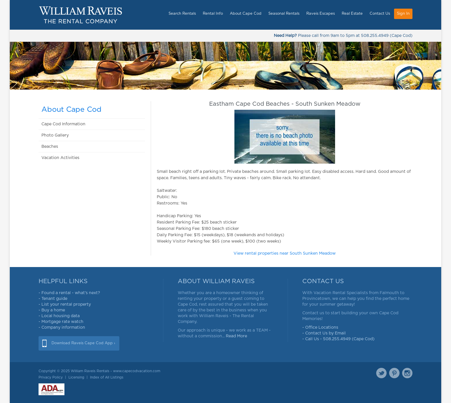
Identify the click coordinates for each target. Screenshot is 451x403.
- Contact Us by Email (324, 333)
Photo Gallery (55, 135)
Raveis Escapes (320, 14)
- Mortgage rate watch (61, 322)
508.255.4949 (375, 36)
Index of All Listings (106, 377)
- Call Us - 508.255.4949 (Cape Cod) (338, 339)
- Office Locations (320, 328)
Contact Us (380, 14)
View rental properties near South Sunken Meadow (285, 253)
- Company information (62, 328)
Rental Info (213, 14)
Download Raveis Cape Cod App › (83, 343)
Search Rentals (182, 14)
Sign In (403, 14)
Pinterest (394, 373)
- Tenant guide (53, 299)
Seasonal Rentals (283, 14)
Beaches (49, 147)
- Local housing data (59, 316)
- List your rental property (65, 304)
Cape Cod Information (63, 124)
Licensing (76, 377)
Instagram (407, 373)
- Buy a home (52, 310)
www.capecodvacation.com (136, 371)
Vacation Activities (60, 158)
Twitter (381, 373)
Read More (236, 336)
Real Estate (352, 14)
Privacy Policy (51, 377)
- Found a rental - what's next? (69, 293)
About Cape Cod (245, 14)
